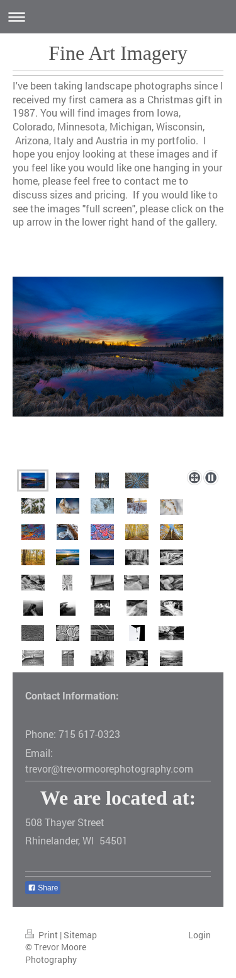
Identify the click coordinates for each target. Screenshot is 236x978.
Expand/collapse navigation (118, 16)
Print (42, 935)
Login (199, 935)
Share (43, 887)
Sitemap (80, 935)
